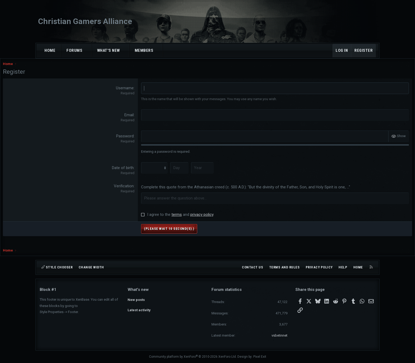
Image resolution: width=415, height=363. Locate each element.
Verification (136, 191)
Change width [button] (91, 267)
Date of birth (135, 172)
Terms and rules (284, 267)
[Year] (214, 173)
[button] (87, 50)
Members (144, 50)
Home (49, 50)
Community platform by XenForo (193, 357)
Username (137, 93)
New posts (136, 299)
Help (343, 267)
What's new (108, 50)
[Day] (191, 173)
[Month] (167, 173)
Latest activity (139, 308)
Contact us (252, 267)
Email (141, 120)
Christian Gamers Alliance (85, 21)
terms (189, 219)
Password (137, 141)
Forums (74, 50)
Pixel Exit (259, 357)
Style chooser (57, 267)
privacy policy (214, 219)
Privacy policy (319, 267)
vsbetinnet (279, 335)
